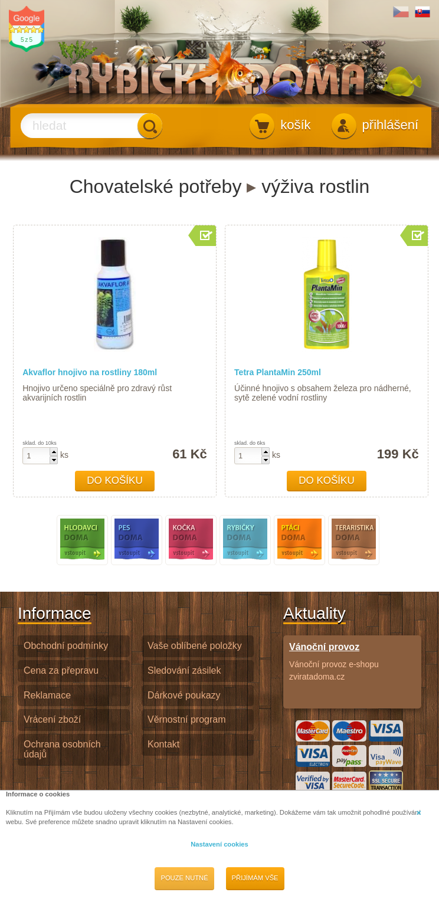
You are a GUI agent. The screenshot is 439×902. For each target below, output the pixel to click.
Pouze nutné (184, 877)
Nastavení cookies (219, 844)
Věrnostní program (187, 719)
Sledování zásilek (184, 670)
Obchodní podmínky (66, 646)
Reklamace (47, 695)
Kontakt (163, 744)
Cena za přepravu (61, 670)
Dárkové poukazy (184, 695)
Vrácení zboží (52, 719)
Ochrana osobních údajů (62, 749)
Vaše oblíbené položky (195, 646)
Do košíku (114, 480)
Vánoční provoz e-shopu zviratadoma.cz (352, 661)
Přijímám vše (255, 877)
